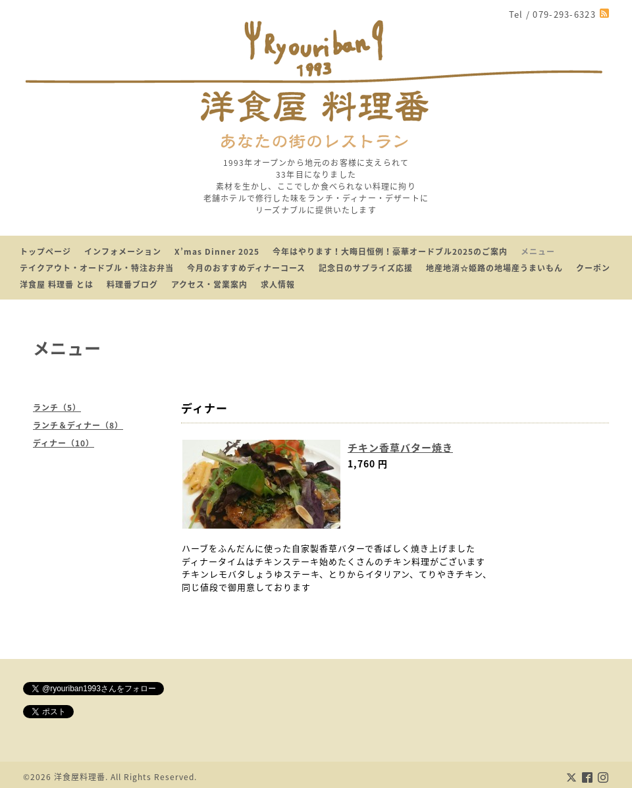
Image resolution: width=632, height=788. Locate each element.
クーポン (593, 268)
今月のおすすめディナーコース (246, 268)
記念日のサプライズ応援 (366, 268)
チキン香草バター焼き (400, 447)
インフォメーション (122, 251)
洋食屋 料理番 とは (56, 284)
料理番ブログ (132, 284)
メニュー (538, 251)
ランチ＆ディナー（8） (78, 425)
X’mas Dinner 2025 (216, 251)
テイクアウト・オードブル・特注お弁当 (97, 268)
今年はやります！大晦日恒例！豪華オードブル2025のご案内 (390, 251)
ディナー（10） (63, 443)
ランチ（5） (57, 407)
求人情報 (278, 284)
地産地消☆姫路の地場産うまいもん (494, 268)
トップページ (45, 251)
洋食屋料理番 (79, 777)
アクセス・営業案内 (209, 284)
